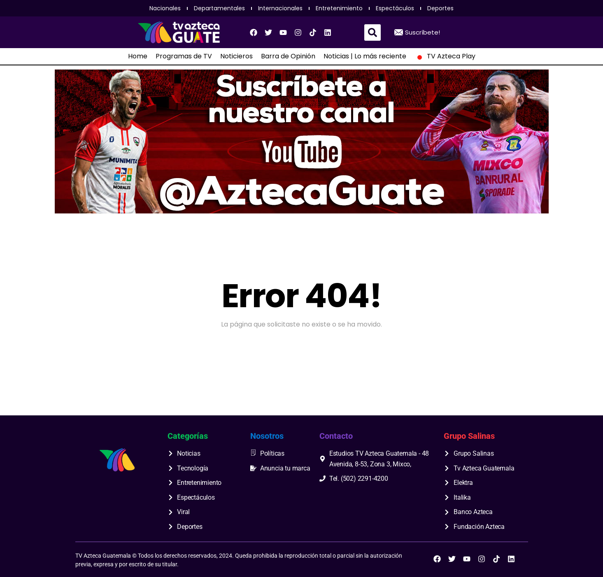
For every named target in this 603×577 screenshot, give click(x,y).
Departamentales (219, 8)
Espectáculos (395, 8)
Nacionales (165, 8)
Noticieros (236, 56)
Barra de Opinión (288, 56)
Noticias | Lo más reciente (365, 56)
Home (137, 56)
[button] (372, 32)
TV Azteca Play (444, 56)
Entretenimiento (339, 8)
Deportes (440, 8)
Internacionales (280, 8)
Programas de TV (184, 56)
